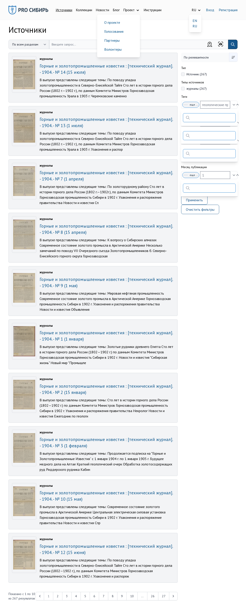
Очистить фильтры (200, 209)
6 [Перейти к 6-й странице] (94, 596)
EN (195, 20)
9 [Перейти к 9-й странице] (122, 596)
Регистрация (228, 10)
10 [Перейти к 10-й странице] (132, 596)
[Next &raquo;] (173, 596)
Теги (184, 97)
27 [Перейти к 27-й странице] (163, 596)
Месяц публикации (194, 167)
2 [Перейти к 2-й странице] (58, 596)
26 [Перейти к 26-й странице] (153, 596)
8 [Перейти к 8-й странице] (113, 596)
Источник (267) (197, 74)
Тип (183, 68)
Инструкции (152, 10)
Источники (64, 10)
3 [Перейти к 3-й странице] (67, 596)
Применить (194, 200)
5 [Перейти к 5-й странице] (85, 596)
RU (195, 26)
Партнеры (112, 40)
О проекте (112, 22)
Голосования (113, 31)
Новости (102, 10)
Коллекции (84, 10)
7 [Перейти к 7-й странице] (103, 596)
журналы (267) (197, 89)
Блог (116, 10)
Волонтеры (113, 49)
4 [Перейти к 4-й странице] (76, 596)
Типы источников (192, 82)
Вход (210, 10)
